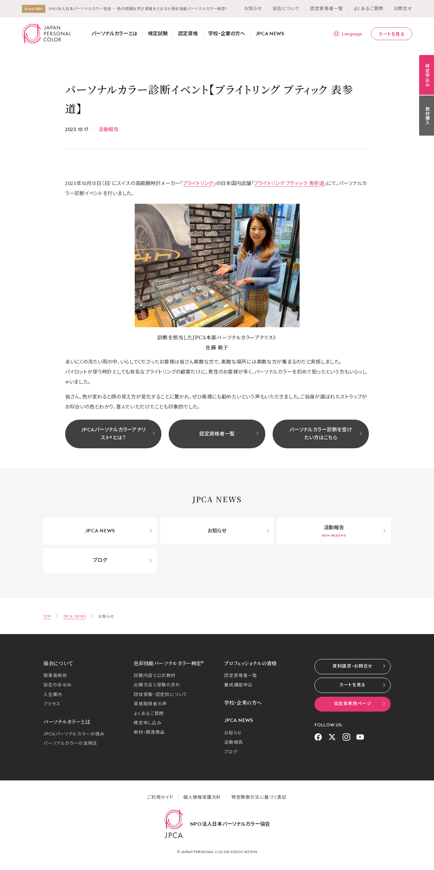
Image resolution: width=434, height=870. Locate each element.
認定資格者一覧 (229, 434)
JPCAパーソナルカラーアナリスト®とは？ (118, 434)
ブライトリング (198, 183)
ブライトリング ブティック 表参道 (289, 183)
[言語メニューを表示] (347, 33)
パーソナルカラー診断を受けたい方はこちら (325, 434)
